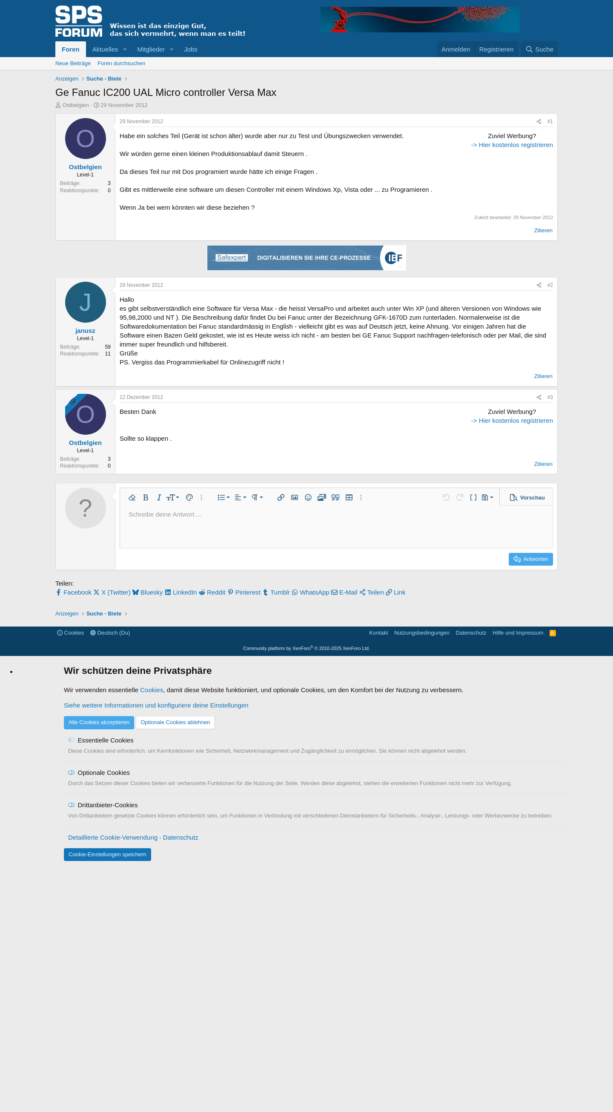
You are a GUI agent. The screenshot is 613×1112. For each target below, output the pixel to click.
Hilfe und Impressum (518, 877)
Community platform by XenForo (306, 892)
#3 (550, 443)
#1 (550, 121)
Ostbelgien (76, 105)
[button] (125, 49)
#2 (550, 331)
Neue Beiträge (73, 63)
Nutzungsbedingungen (422, 877)
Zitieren (543, 276)
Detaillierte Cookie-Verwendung (113, 1082)
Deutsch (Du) (110, 877)
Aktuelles (105, 49)
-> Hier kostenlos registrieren (500, 253)
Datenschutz (471, 877)
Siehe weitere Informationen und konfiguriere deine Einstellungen (156, 949)
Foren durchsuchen (121, 63)
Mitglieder (151, 49)
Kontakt (378, 877)
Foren (71, 49)
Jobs (191, 49)
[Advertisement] (500, 184)
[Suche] (539, 49)
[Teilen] (538, 122)
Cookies (70, 877)
